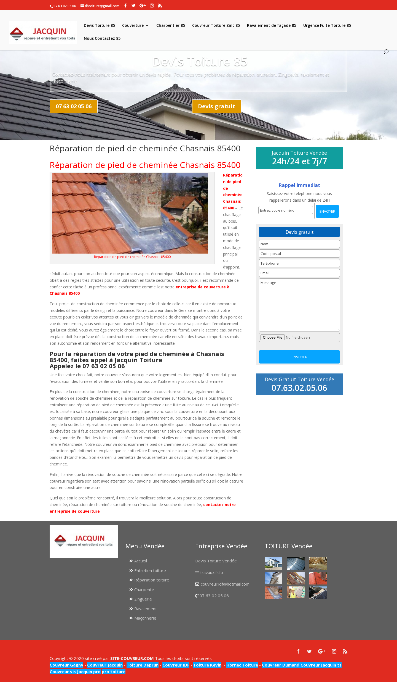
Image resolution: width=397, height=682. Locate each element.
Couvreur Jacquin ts (320, 665)
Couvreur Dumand (280, 665)
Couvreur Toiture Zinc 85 (216, 25)
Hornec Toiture (242, 665)
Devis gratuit (216, 106)
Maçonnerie (145, 618)
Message (299, 304)
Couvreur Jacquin (105, 665)
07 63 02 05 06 (74, 106)
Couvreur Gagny (66, 665)
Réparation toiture (151, 580)
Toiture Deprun (143, 665)
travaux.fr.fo (211, 572)
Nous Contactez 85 (102, 38)
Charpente (144, 589)
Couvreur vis (63, 671)
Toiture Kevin (207, 665)
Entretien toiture (150, 570)
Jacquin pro (88, 671)
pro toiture (113, 671)
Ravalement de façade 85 (271, 25)
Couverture (133, 25)
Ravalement (145, 608)
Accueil (140, 560)
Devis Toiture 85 (99, 25)
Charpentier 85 (170, 25)
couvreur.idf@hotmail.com (225, 584)
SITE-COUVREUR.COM (132, 658)
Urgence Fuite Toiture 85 (327, 25)
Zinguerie (143, 599)
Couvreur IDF (175, 665)
